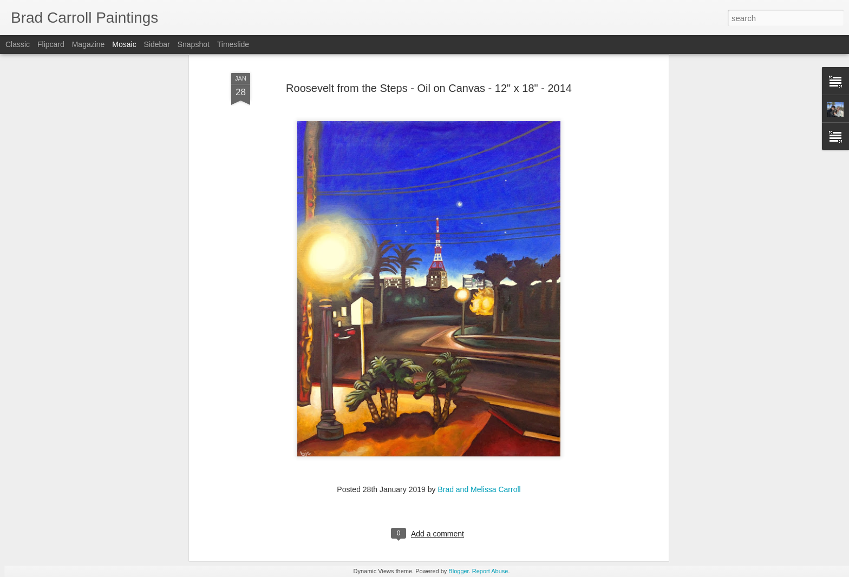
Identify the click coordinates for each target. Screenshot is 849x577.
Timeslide (233, 44)
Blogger (458, 571)
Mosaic (124, 44)
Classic (17, 44)
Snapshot (194, 44)
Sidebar (157, 44)
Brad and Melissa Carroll (478, 424)
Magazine (88, 44)
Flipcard (50, 44)
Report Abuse (490, 571)
